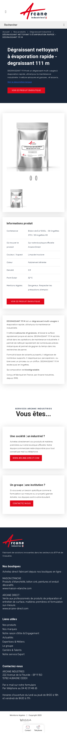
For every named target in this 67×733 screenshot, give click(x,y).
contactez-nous (22, 503)
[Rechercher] (33, 25)
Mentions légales (17, 715)
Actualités (7, 637)
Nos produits (9, 625)
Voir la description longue (19, 82)
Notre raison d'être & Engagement (20, 633)
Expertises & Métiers (13, 641)
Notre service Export (13, 654)
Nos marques (9, 629)
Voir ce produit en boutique (26, 90)
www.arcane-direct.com (26, 458)
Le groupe (7, 646)
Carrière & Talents (12, 650)
